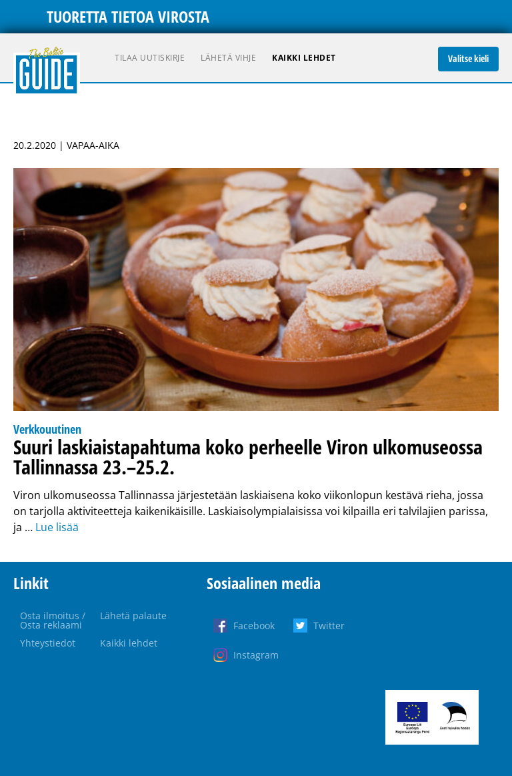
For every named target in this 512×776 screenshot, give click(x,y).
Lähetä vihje (228, 57)
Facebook (254, 625)
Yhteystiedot (47, 643)
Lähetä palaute (133, 615)
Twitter (329, 625)
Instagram (256, 655)
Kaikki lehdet (304, 57)
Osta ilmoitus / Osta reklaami (52, 620)
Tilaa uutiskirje (150, 57)
